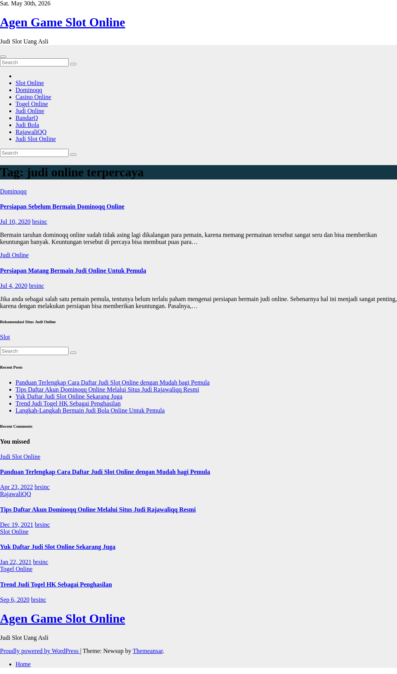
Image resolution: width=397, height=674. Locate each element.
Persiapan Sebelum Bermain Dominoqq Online (62, 206)
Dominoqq (29, 90)
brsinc (39, 221)
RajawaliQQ (31, 132)
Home (23, 664)
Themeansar (147, 651)
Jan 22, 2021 (15, 562)
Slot (5, 337)
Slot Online (30, 83)
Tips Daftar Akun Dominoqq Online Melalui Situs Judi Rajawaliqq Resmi (107, 389)
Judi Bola (27, 125)
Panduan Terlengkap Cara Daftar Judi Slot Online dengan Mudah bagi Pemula (113, 382)
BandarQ (27, 118)
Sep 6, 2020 (14, 599)
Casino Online (33, 97)
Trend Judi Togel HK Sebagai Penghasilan (68, 403)
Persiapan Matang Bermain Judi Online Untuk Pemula (73, 270)
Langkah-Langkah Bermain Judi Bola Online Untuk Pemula (90, 410)
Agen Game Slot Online (62, 22)
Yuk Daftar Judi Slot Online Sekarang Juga (69, 396)
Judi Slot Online (36, 139)
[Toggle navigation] (3, 57)
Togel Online (32, 104)
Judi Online (30, 111)
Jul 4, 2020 (14, 285)
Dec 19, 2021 (16, 524)
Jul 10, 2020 (15, 221)
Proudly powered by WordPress (40, 651)
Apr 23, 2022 (16, 487)
